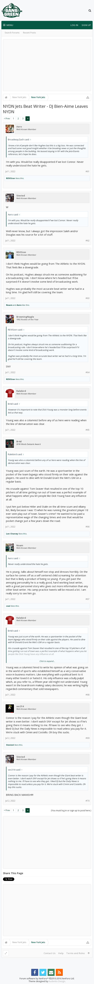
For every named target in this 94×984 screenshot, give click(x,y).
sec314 (20, 706)
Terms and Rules (75, 953)
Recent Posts (29, 32)
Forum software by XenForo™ (47, 978)
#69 (87, 738)
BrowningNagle (25, 316)
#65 (87, 430)
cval (8, 606)
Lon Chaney (12, 533)
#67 (87, 599)
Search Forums (12, 32)
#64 (87, 372)
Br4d (19, 441)
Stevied (20, 195)
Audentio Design (57, 981)
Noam (9, 305)
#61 (87, 171)
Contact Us (49, 953)
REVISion (10, 178)
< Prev (7, 118)
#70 (87, 800)
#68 (87, 694)
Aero (19, 126)
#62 (87, 240)
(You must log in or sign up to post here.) (71, 810)
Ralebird (21, 391)
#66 (87, 526)
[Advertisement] (47, 65)
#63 (87, 298)
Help (60, 953)
